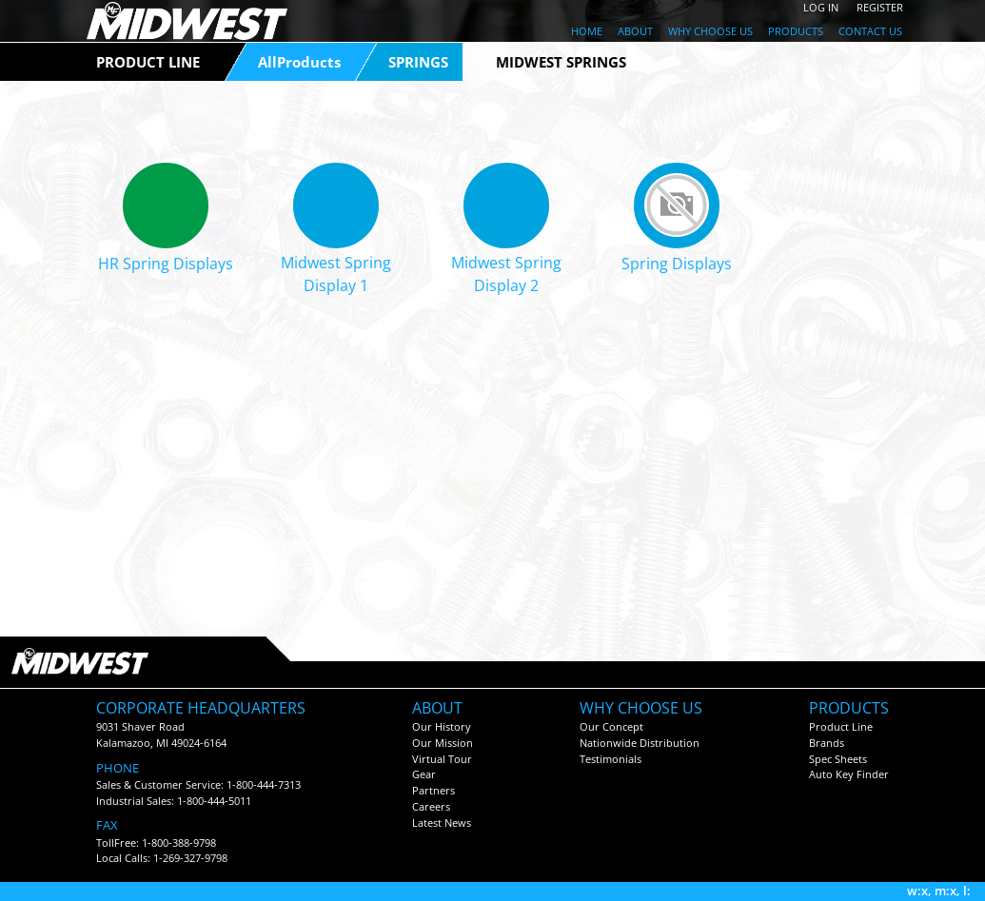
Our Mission (442, 742)
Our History (441, 726)
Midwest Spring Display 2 (506, 274)
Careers (431, 806)
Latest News (441, 822)
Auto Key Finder (849, 774)
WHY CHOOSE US (710, 31)
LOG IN (820, 7)
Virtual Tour (442, 759)
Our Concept (611, 726)
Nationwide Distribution (639, 742)
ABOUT (635, 31)
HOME (586, 31)
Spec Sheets (838, 759)
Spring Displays (676, 263)
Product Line (841, 726)
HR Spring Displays (165, 263)
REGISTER (880, 7)
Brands (826, 742)
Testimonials (610, 759)
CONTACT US (870, 31)
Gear (424, 774)
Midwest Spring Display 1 (336, 274)
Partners (433, 790)
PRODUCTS (795, 31)
